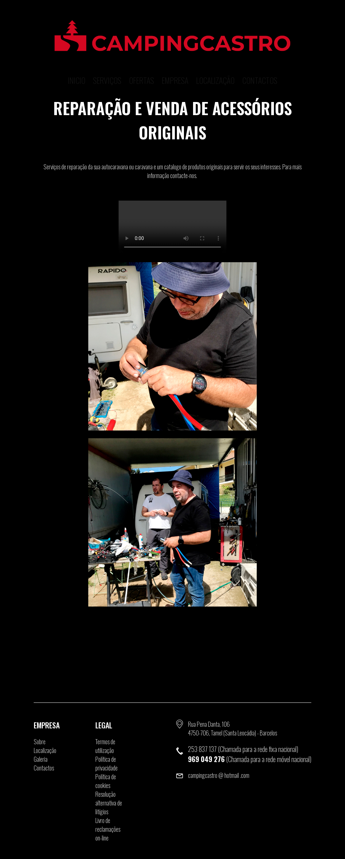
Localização (215, 69)
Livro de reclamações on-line (107, 829)
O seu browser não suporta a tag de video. (172, 227)
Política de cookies (105, 781)
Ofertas (141, 69)
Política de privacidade (106, 763)
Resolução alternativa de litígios (108, 803)
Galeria (41, 759)
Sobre (39, 741)
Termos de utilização (105, 746)
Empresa (175, 69)
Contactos (259, 69)
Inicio (76, 69)
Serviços (107, 69)
